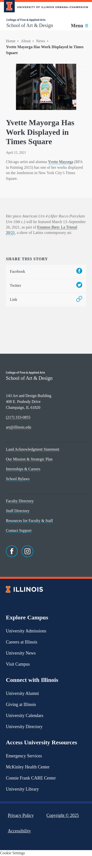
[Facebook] (12, 551)
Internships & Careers (23, 469)
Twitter (46, 286)
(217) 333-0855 (18, 417)
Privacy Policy (21, 815)
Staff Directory (17, 511)
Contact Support (18, 530)
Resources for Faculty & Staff (29, 521)
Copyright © (63, 815)
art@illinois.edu (18, 427)
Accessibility (19, 830)
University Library (22, 789)
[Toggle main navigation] (79, 25)
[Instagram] (27, 551)
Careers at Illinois (21, 642)
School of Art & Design (29, 25)
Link (46, 300)
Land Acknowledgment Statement (32, 449)
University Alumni (22, 693)
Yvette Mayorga (60, 162)
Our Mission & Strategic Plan (29, 459)
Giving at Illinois (21, 704)
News (40, 41)
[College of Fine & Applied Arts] (29, 20)
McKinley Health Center (28, 766)
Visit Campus (18, 664)
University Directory (24, 726)
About (26, 41)
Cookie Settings (12, 853)
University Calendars (24, 715)
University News (21, 653)
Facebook (46, 271)
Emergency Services (24, 755)
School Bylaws (17, 479)
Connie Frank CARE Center (31, 778)
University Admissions (26, 630)
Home (10, 41)
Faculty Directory (20, 501)
